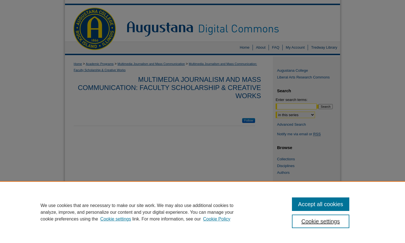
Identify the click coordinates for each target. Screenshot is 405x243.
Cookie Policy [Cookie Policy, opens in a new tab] (216, 219)
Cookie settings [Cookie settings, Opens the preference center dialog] (321, 221)
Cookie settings (115, 219)
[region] (202, 212)
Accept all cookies (320, 204)
